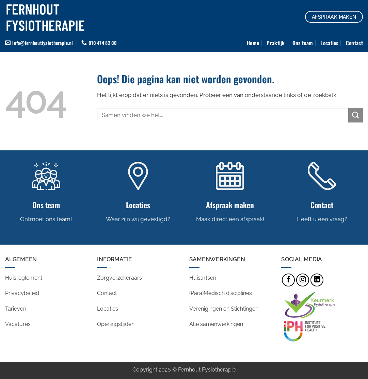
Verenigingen (205, 309)
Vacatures (18, 324)
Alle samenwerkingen (216, 324)
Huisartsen (202, 278)
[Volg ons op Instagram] (302, 280)
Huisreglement (23, 278)
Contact (354, 43)
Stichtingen (244, 309)
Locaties (329, 43)
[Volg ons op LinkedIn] (316, 280)
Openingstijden (116, 324)
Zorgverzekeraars (119, 278)
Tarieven (15, 309)
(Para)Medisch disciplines (220, 293)
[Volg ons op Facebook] (288, 280)
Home (253, 43)
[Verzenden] (355, 115)
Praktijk (276, 43)
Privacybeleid (22, 293)
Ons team (302, 43)
